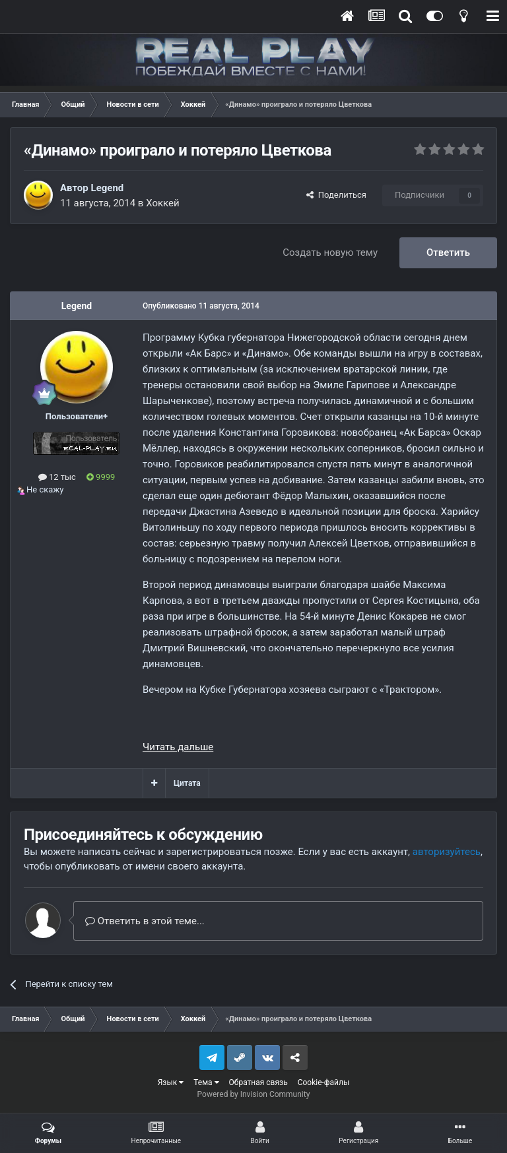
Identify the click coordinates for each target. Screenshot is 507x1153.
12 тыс (57, 477)
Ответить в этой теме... (145, 921)
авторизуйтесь (447, 852)
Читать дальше (178, 747)
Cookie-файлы (324, 1082)
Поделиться (336, 195)
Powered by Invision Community (253, 1094)
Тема (206, 1082)
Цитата (187, 783)
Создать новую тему (330, 252)
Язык (171, 1082)
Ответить (448, 252)
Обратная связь (258, 1082)
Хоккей (163, 203)
